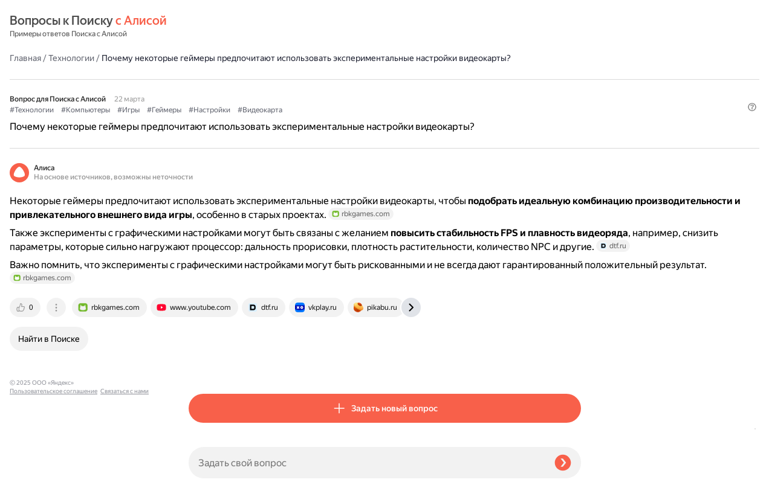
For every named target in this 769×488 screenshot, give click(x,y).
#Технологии (211, 91)
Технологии (250, 26)
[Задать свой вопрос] (367, 462)
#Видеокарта (439, 91)
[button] (573, 111)
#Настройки (388, 91)
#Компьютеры (264, 91)
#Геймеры (343, 91)
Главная (204, 26)
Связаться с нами (34, 473)
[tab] (205, 361)
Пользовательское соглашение (53, 465)
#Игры (307, 91)
